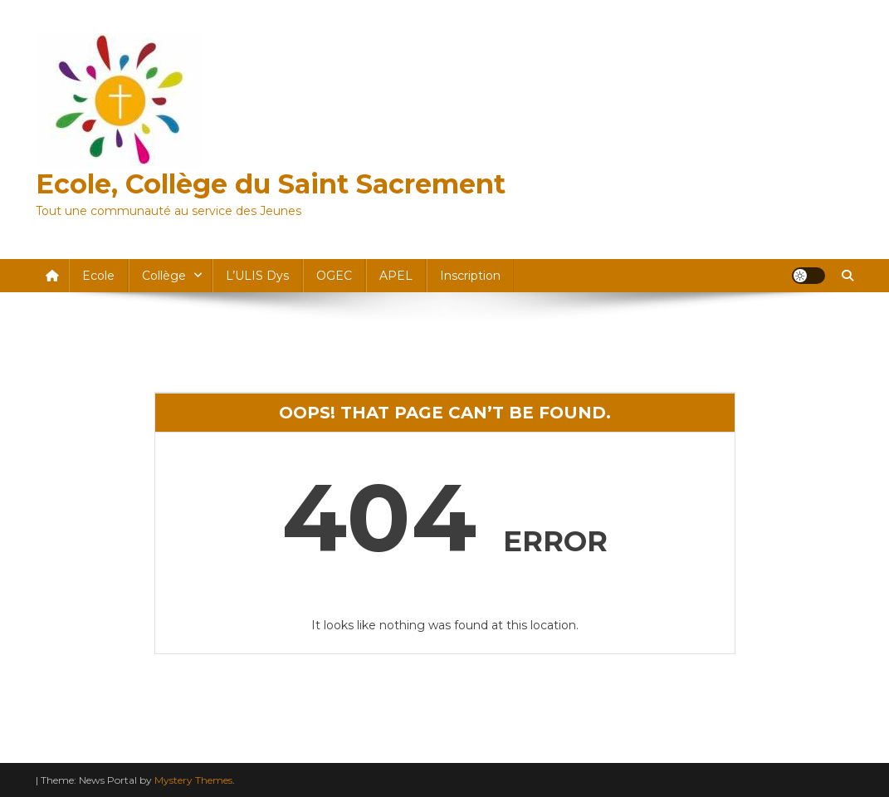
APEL (396, 275)
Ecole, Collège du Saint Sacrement (271, 184)
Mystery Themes (193, 780)
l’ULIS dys (257, 275)
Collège (164, 275)
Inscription (470, 275)
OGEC (334, 275)
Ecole (98, 275)
